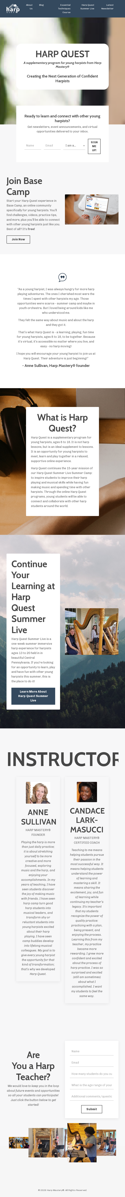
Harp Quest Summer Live (87, 7)
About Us (29, 7)
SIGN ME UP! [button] (94, 146)
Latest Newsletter (107, 7)
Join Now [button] (18, 239)
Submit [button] (91, 1109)
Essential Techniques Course (64, 9)
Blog (41, 5)
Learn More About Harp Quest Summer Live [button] (33, 696)
